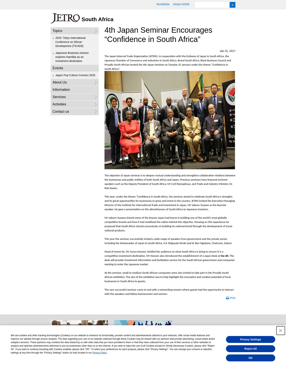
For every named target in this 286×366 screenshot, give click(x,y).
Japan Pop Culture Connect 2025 (75, 75)
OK (251, 357)
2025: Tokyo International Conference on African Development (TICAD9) (70, 42)
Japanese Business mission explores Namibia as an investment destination (72, 57)
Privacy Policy (99, 352)
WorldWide (163, 4)
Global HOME (181, 4)
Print (232, 297)
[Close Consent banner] (280, 330)
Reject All (250, 348)
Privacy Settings (250, 339)
